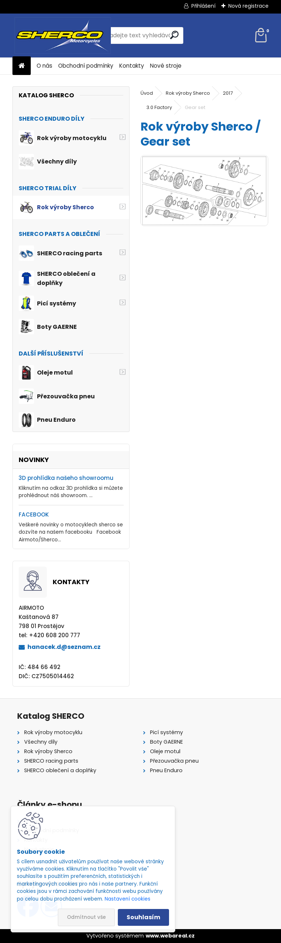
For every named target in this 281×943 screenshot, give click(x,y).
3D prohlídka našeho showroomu (66, 478)
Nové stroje (165, 65)
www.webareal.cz (170, 935)
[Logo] (62, 35)
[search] (174, 35)
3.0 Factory (159, 107)
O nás (44, 65)
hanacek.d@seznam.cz (64, 647)
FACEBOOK (34, 514)
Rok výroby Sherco (188, 93)
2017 (228, 93)
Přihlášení (203, 6)
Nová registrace (248, 6)
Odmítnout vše (86, 917)
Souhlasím (143, 917)
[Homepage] (21, 66)
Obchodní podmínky (85, 65)
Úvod (146, 93)
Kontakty (131, 65)
